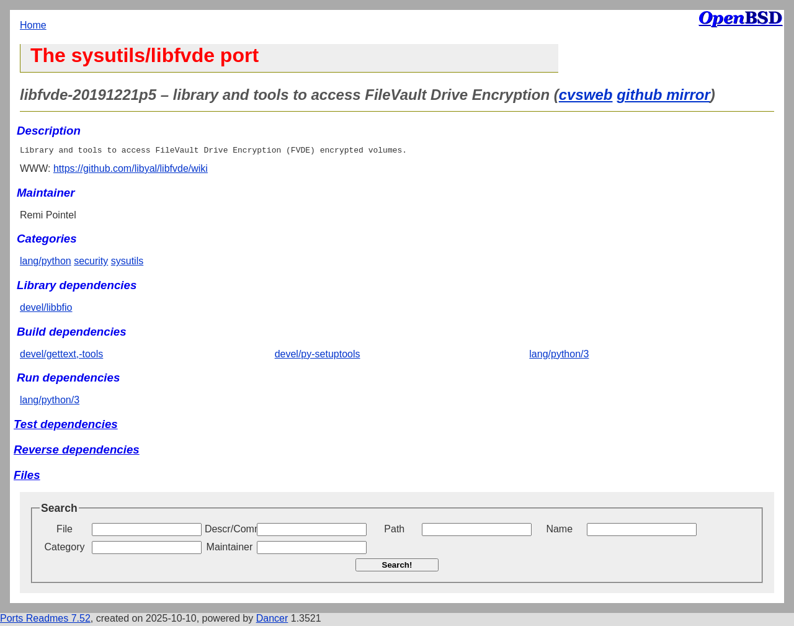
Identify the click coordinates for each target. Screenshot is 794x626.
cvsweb (586, 94)
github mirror (663, 94)
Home (33, 25)
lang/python (45, 262)
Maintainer (230, 548)
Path (394, 530)
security (91, 262)
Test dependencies (66, 425)
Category (65, 548)
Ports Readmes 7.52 (45, 620)
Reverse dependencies (77, 451)
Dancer (272, 620)
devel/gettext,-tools (61, 356)
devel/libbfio (46, 309)
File (64, 530)
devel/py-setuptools (317, 356)
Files (27, 476)
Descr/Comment (229, 530)
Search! (397, 566)
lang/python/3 (559, 356)
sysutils (127, 262)
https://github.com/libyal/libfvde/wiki (130, 170)
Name (559, 530)
